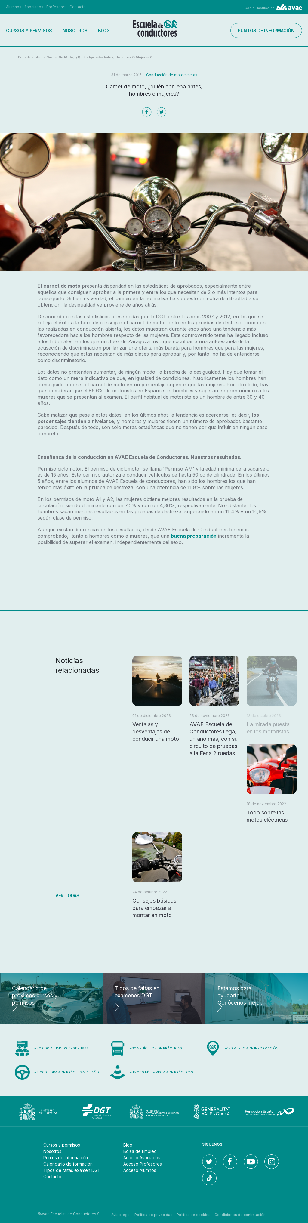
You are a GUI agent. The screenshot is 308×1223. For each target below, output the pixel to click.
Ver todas (67, 895)
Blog (104, 30)
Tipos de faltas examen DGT (71, 1170)
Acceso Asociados (141, 1157)
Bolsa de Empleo (140, 1151)
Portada (24, 57)
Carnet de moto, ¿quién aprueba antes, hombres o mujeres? (99, 57)
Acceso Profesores (142, 1163)
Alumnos (13, 7)
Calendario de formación (68, 1163)
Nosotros (75, 30)
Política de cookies (194, 1214)
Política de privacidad (153, 1214)
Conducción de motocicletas (171, 75)
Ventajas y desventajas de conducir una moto (155, 731)
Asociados (33, 7)
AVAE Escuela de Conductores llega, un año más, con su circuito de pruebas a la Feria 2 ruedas (213, 738)
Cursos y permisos (29, 30)
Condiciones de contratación (240, 1214)
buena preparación (194, 536)
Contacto (77, 7)
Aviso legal (121, 1214)
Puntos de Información (65, 1157)
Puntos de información (266, 30)
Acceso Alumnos (139, 1170)
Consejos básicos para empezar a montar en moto (154, 907)
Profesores (56, 7)
